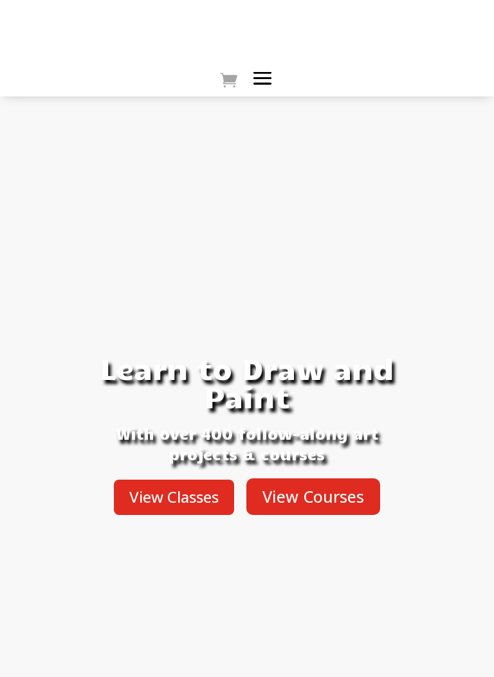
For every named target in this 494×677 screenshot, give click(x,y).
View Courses (313, 496)
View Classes (174, 496)
